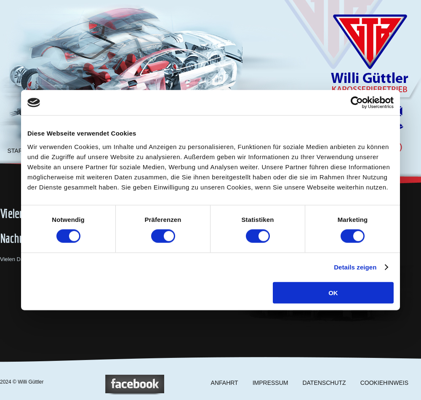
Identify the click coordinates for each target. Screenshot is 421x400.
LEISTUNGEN (75, 150)
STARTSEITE (25, 150)
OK (333, 292)
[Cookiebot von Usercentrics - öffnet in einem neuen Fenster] (357, 102)
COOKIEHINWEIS (384, 382)
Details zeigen (355, 267)
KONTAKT (227, 150)
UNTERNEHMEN (126, 150)
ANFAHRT (224, 382)
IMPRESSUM (270, 382)
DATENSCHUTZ (324, 382)
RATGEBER (177, 150)
